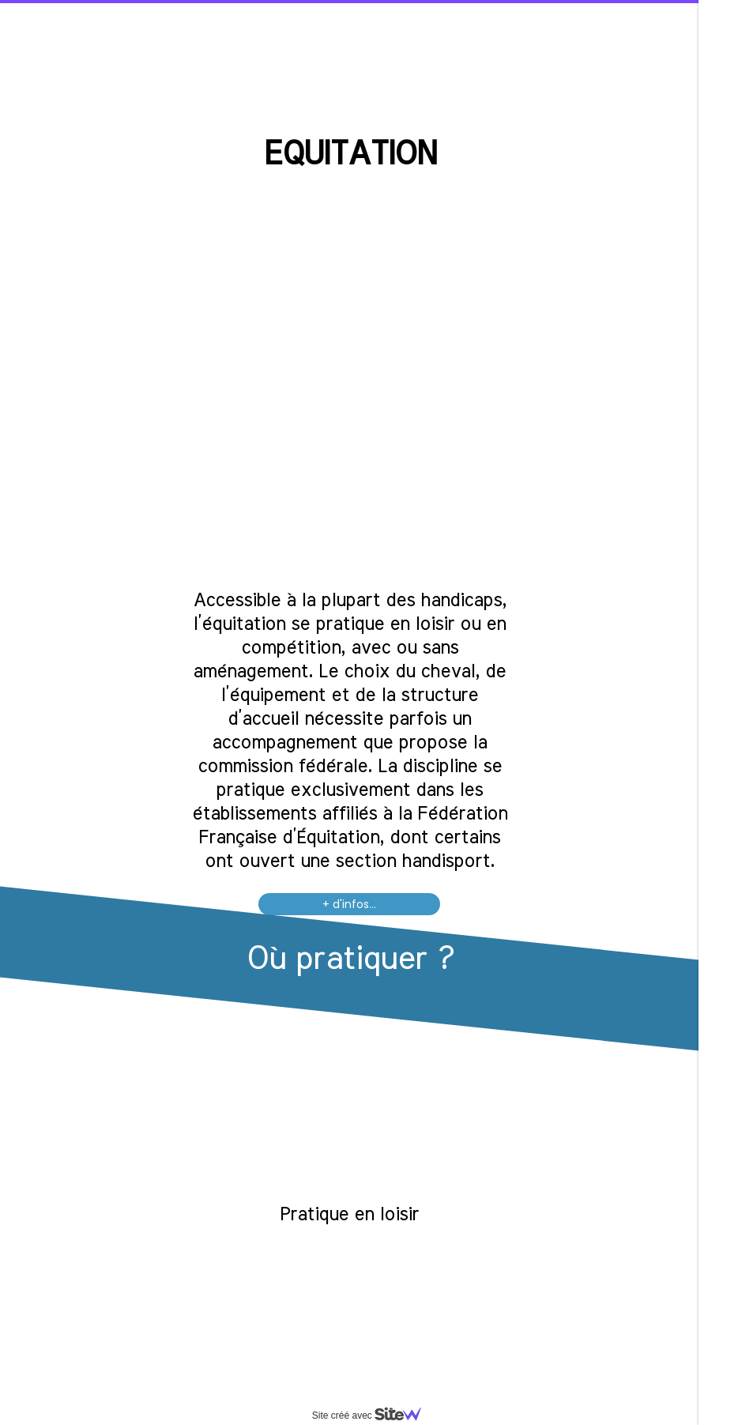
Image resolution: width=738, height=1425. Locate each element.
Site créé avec (373, 1415)
